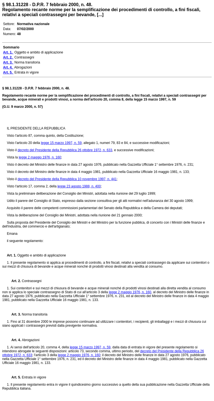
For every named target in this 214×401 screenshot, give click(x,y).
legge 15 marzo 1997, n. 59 (61, 143)
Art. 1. (12, 255)
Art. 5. (14, 377)
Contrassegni (32, 281)
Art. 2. (14, 281)
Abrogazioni (30, 340)
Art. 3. (14, 314)
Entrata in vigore (34, 377)
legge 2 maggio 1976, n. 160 (40, 157)
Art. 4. (14, 340)
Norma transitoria (34, 314)
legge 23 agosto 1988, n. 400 (79, 186)
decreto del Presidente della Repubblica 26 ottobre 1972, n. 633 (65, 150)
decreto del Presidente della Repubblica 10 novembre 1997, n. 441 (67, 179)
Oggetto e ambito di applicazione (41, 255)
